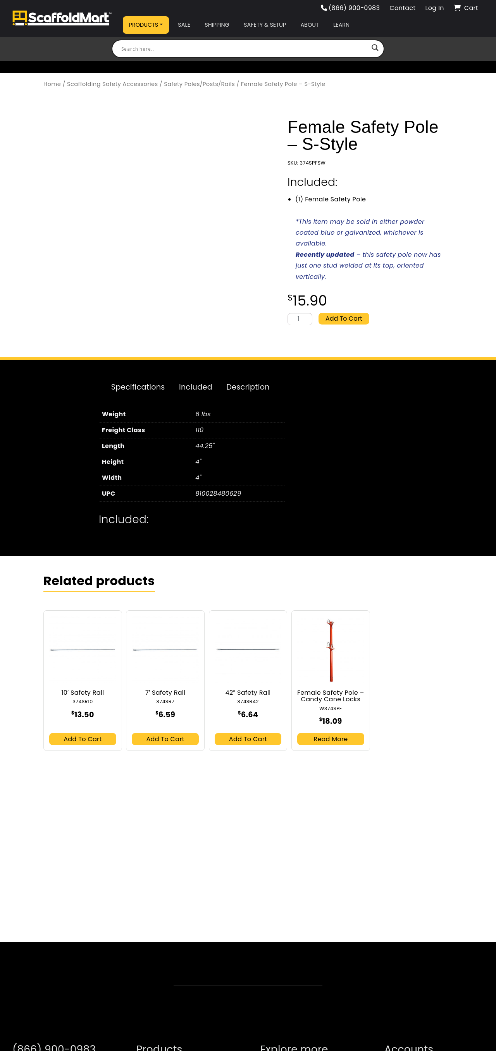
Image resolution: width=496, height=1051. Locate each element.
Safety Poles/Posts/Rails (199, 84)
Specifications (138, 387)
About (309, 25)
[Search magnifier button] (375, 48)
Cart (466, 7)
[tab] (138, 387)
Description (248, 387)
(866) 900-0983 (350, 7)
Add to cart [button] (83, 739)
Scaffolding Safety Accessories (112, 84)
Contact (402, 7)
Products (143, 25)
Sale (184, 25)
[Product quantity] (300, 319)
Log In (434, 7)
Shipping (217, 25)
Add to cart (344, 318)
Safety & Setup (265, 25)
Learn (341, 25)
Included (195, 387)
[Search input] (244, 48)
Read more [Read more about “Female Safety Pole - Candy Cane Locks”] (330, 739)
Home (52, 84)
